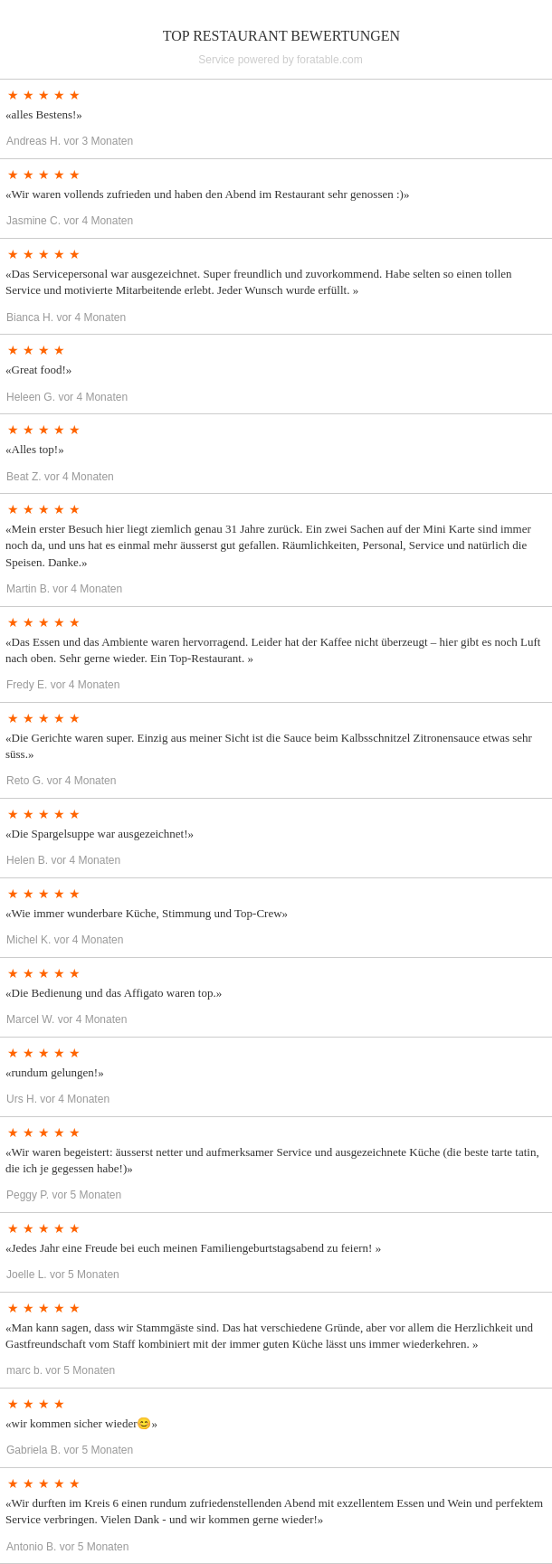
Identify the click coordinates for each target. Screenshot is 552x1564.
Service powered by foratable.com (280, 59)
